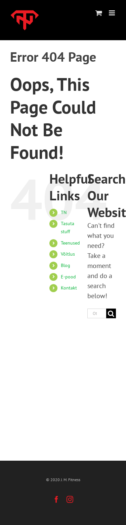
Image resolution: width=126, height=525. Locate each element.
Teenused (70, 243)
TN (64, 212)
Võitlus (68, 254)
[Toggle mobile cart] (98, 12)
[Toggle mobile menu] (112, 12)
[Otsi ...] (96, 313)
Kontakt (69, 288)
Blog (65, 265)
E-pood (68, 277)
